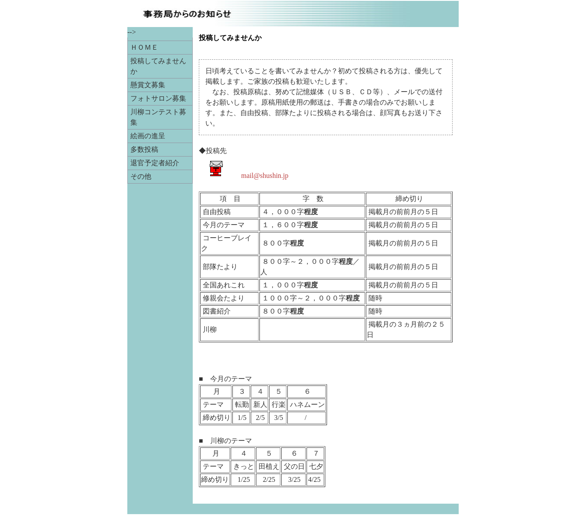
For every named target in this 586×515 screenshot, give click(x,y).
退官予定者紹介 (154, 163)
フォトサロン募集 (158, 98)
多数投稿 (144, 149)
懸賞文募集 (147, 85)
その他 (140, 176)
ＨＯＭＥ (144, 47)
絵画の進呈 (147, 136)
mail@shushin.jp (265, 175)
